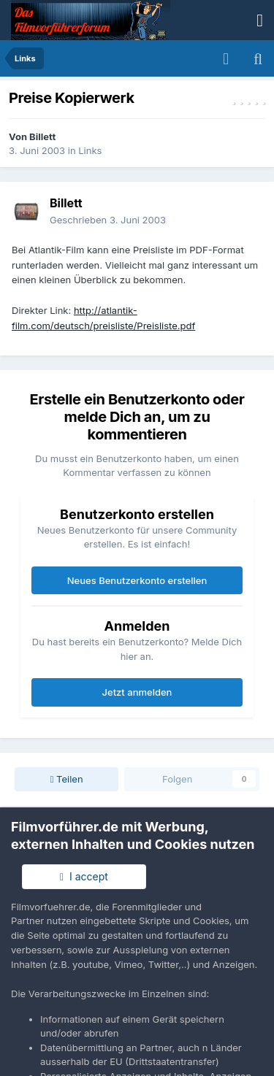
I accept (84, 876)
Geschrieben (108, 220)
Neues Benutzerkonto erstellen (137, 580)
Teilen (66, 779)
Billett (42, 136)
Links (90, 150)
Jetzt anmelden (137, 692)
